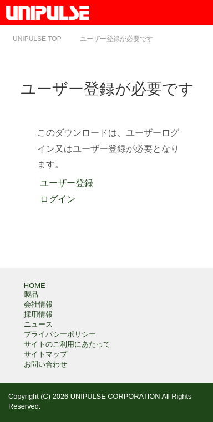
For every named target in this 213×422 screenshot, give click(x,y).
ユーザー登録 (65, 183)
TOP (37, 39)
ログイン (56, 199)
